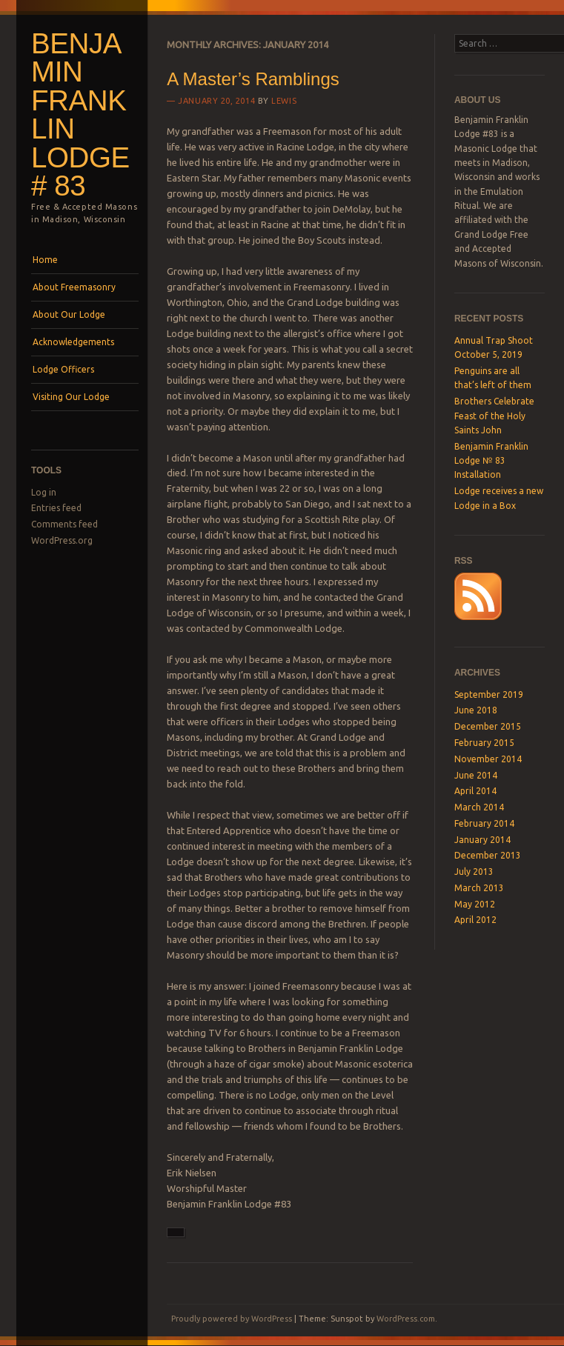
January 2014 (482, 839)
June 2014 (475, 775)
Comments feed (64, 524)
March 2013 (479, 888)
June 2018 (475, 710)
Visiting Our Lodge (71, 397)
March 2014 (479, 807)
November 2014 (488, 759)
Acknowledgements (73, 342)
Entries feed (56, 508)
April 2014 (475, 791)
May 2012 (474, 904)
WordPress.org (62, 540)
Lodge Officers (63, 369)
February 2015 (484, 742)
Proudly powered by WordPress (231, 1318)
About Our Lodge (69, 314)
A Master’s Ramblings (253, 79)
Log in (43, 492)
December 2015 (487, 726)
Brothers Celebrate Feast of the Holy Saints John (494, 415)
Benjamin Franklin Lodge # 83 (80, 114)
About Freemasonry (74, 287)
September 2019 (488, 694)
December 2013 (487, 855)
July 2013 (474, 871)
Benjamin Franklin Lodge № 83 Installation (491, 461)
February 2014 (484, 823)
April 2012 (475, 919)
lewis (283, 100)
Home (45, 259)
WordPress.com (405, 1318)
